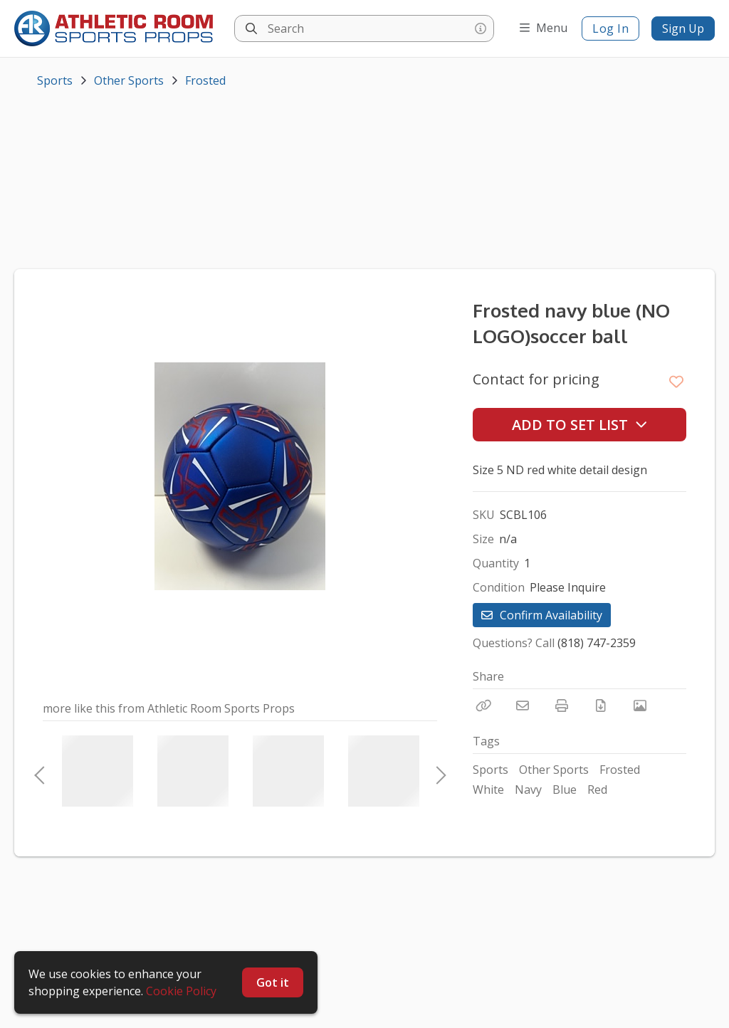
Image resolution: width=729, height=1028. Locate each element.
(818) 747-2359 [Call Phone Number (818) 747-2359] (596, 643)
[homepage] (117, 28)
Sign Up (683, 28)
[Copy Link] (483, 705)
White (488, 789)
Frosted (205, 80)
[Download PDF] (601, 705)
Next (437, 771)
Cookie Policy (181, 991)
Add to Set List (580, 424)
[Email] (522, 705)
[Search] (251, 28)
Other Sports (129, 80)
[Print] (561, 705)
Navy (528, 789)
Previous (39, 771)
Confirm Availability (541, 615)
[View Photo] (640, 705)
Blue (564, 789)
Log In (610, 28)
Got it (272, 982)
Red (597, 789)
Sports (55, 80)
